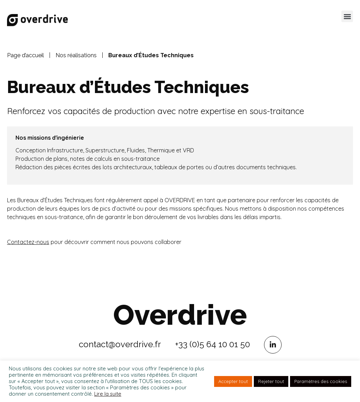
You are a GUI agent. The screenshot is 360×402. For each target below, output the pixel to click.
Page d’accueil (25, 55)
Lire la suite (107, 393)
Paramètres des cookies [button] (320, 381)
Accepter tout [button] (233, 381)
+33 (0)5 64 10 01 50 (212, 344)
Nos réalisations (76, 55)
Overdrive (180, 314)
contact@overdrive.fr (120, 344)
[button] (347, 16)
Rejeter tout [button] (271, 381)
